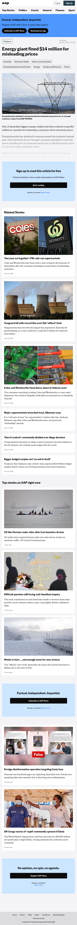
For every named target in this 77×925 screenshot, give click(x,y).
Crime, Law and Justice (41, 61)
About (37, 915)
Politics (23, 10)
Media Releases (59, 915)
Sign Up (69, 3)
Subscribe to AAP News (14, 30)
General (47, 10)
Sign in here (45, 192)
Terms (14, 915)
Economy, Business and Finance (17, 67)
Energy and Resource (52, 67)
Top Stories (8, 10)
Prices (67, 67)
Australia (7, 61)
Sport (71, 10)
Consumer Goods (21, 61)
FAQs (30, 915)
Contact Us (46, 915)
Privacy (22, 915)
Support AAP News (39, 875)
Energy (37, 67)
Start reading (38, 185)
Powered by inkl (38, 918)
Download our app (38, 30)
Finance (60, 10)
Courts (35, 10)
